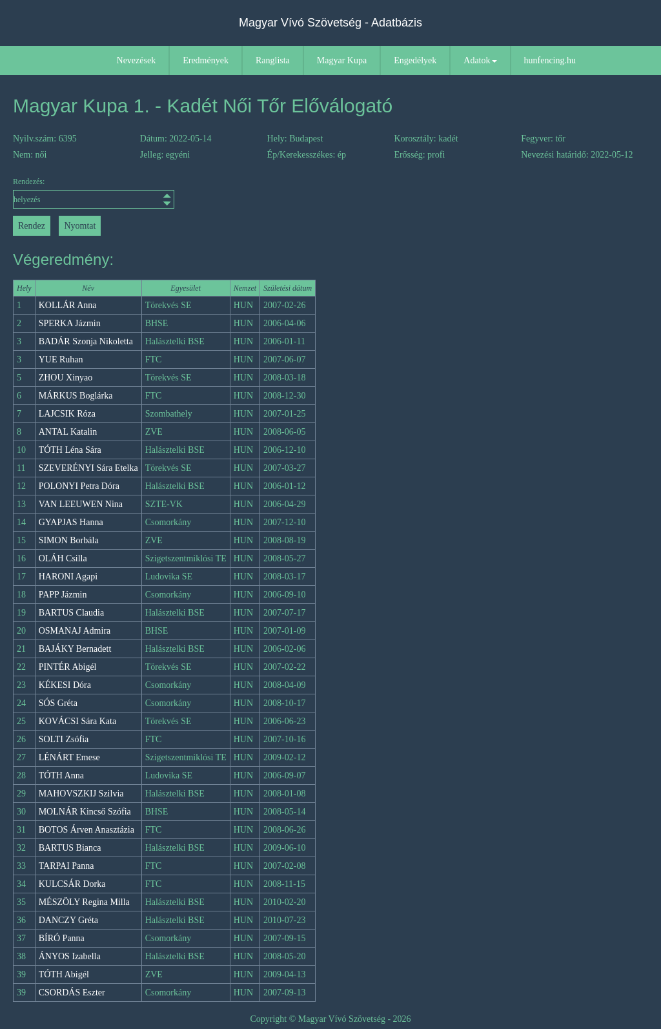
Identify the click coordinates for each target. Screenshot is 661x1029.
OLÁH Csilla (63, 558)
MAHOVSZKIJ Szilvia (81, 793)
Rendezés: (92, 193)
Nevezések (136, 60)
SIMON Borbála (69, 540)
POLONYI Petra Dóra (79, 486)
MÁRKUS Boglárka (76, 395)
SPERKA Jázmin (70, 323)
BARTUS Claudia (71, 613)
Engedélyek (415, 60)
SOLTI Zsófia (64, 739)
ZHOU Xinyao (66, 377)
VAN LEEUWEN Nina (81, 504)
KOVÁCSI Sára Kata (78, 721)
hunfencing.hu (550, 60)
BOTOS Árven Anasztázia (86, 830)
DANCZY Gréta (68, 920)
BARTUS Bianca (70, 848)
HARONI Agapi (68, 576)
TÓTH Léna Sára (70, 450)
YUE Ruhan (61, 359)
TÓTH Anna (61, 775)
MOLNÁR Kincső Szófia (85, 811)
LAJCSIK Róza (67, 414)
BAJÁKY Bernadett (75, 649)
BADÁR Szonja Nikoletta (86, 341)
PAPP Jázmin (63, 594)
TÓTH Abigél (64, 974)
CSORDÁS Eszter (72, 992)
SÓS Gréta (58, 703)
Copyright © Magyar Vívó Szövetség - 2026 (330, 1019)
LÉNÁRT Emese (69, 757)
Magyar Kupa (342, 60)
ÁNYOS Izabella (70, 956)
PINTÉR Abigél (68, 667)
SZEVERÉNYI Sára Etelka (88, 468)
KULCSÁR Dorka (72, 884)
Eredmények (206, 60)
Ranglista (273, 60)
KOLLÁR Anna (68, 305)
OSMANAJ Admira (75, 631)
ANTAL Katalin (68, 432)
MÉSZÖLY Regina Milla (84, 902)
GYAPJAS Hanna (71, 522)
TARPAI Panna (66, 866)
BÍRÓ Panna (62, 938)
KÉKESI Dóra (65, 685)
